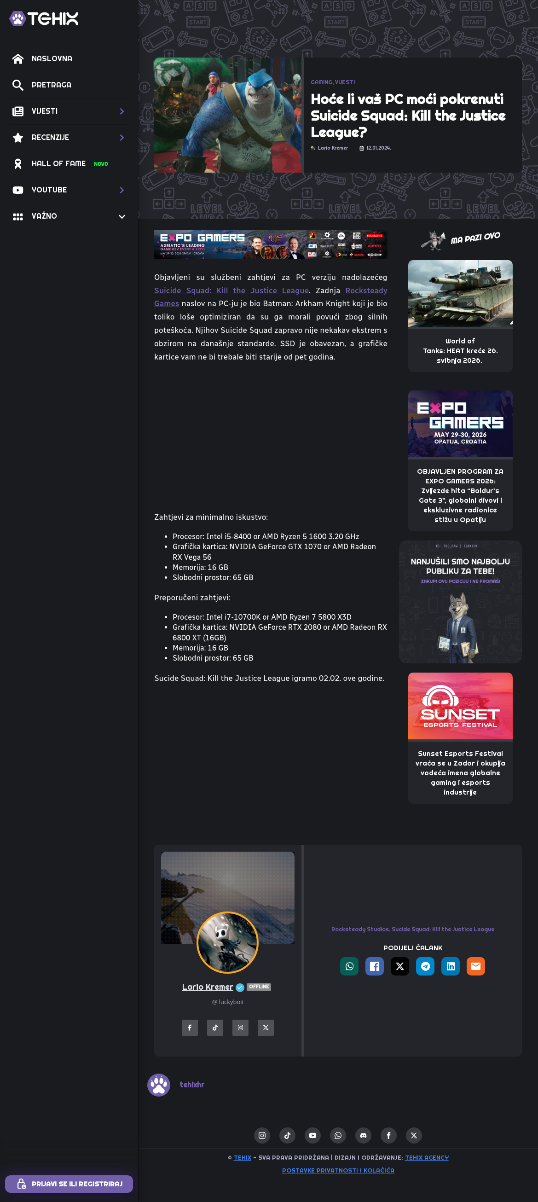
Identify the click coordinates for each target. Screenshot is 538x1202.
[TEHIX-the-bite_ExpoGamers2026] (271, 244)
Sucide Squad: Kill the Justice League (443, 929)
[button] (69, 111)
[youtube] (313, 1135)
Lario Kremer (227, 987)
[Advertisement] (271, 768)
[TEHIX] (43, 18)
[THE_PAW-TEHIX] (460, 601)
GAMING (321, 82)
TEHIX (242, 1157)
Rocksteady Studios (360, 929)
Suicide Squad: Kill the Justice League (231, 290)
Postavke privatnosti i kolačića (338, 1170)
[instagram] (262, 1135)
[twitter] (414, 1135)
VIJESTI (345, 82)
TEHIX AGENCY (427, 1157)
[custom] (287, 1135)
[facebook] (389, 1135)
